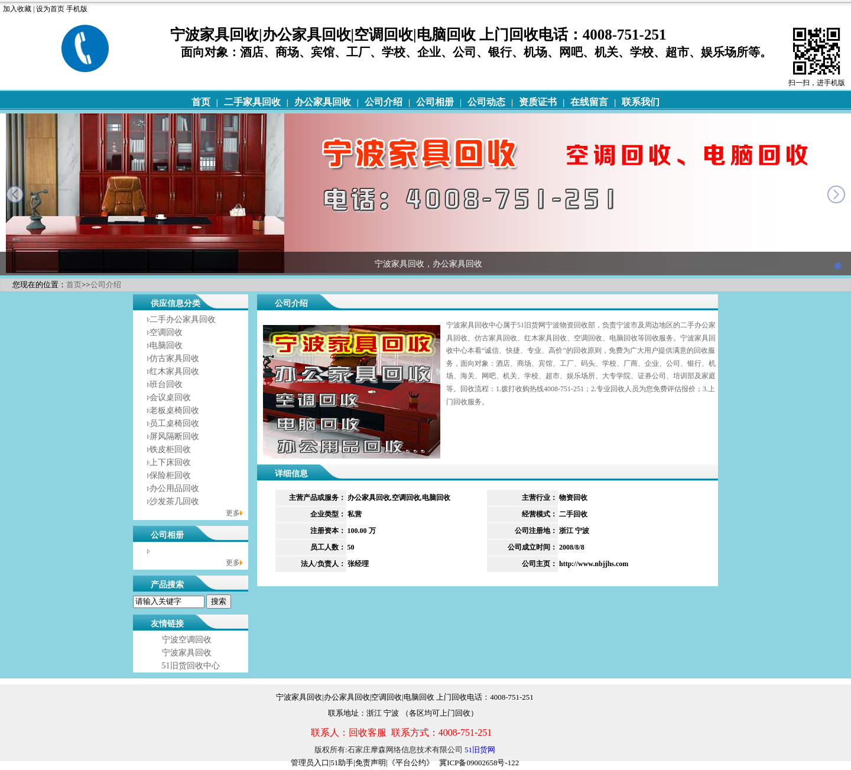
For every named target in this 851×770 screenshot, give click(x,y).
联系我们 (641, 102)
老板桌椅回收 (174, 410)
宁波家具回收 (187, 652)
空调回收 (166, 332)
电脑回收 (166, 345)
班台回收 (166, 384)
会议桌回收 (170, 397)
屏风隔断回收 (174, 436)
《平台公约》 (411, 762)
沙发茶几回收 (174, 501)
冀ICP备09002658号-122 (479, 762)
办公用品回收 (174, 488)
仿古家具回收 (174, 358)
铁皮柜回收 (170, 449)
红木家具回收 (174, 371)
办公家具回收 (322, 102)
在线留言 (589, 102)
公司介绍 (383, 102)
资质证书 (538, 102)
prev (15, 194)
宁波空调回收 (187, 639)
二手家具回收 (252, 102)
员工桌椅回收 (174, 423)
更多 (233, 513)
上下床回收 (170, 462)
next (836, 194)
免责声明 (370, 762)
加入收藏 (17, 9)
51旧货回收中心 (191, 665)
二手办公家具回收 (183, 319)
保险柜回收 (170, 475)
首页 (200, 102)
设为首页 (50, 9)
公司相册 (435, 102)
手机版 (76, 9)
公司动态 (486, 102)
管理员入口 (310, 762)
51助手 (341, 762)
